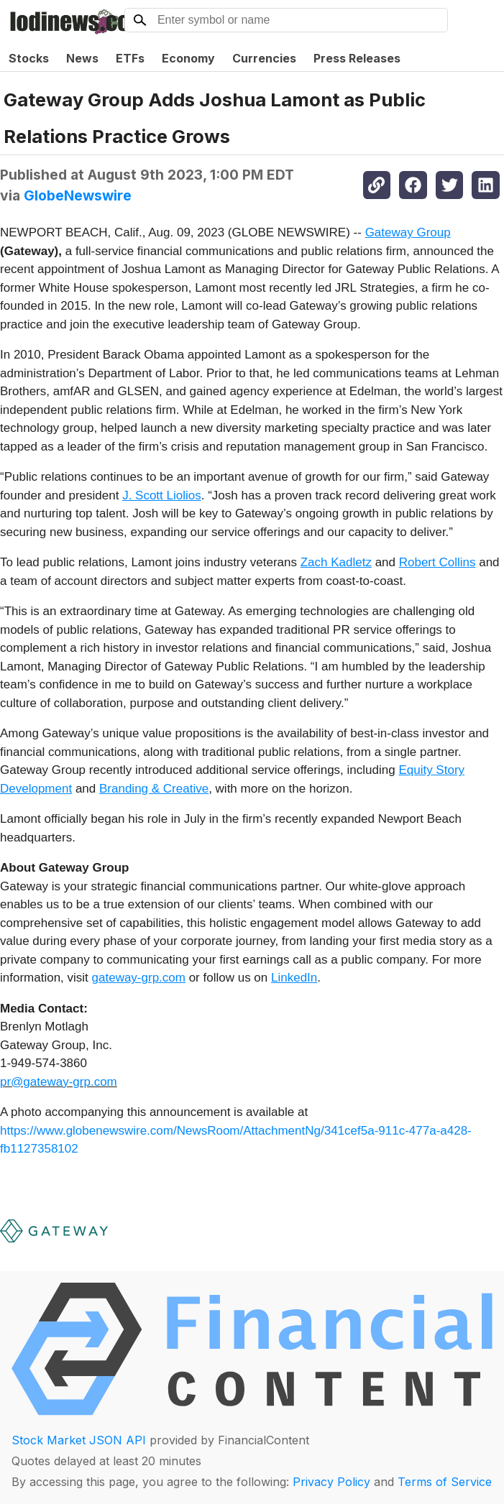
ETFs (130, 58)
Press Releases (356, 58)
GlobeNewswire (78, 195)
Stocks (29, 58)
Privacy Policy (331, 1482)
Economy (188, 58)
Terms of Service (445, 1482)
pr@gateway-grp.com (58, 1082)
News (82, 58)
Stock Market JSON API (79, 1440)
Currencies (264, 58)
